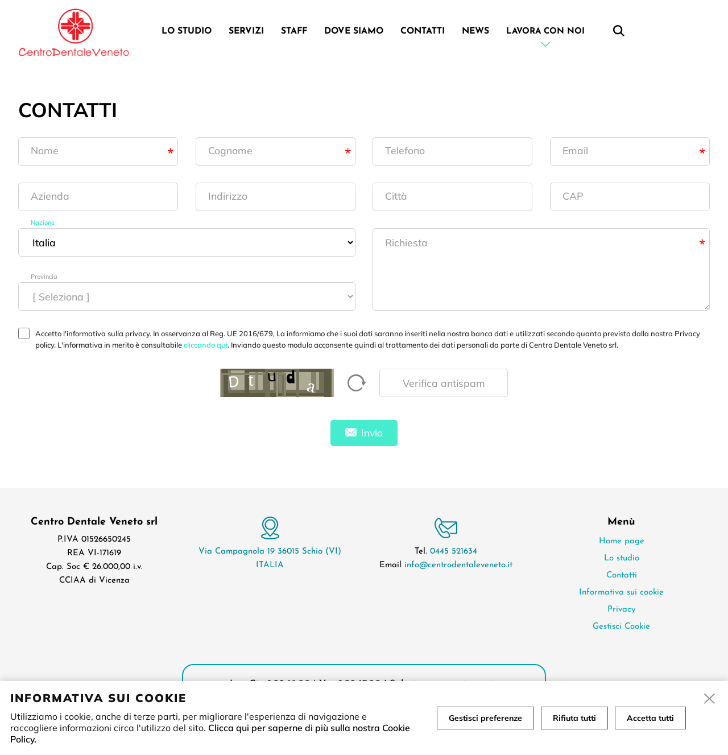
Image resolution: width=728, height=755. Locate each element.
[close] (710, 699)
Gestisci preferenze (485, 718)
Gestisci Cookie (621, 626)
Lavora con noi (545, 31)
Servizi (246, 31)
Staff (294, 31)
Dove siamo (353, 31)
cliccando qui (206, 344)
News (475, 31)
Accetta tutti (650, 718)
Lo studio (187, 31)
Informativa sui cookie (621, 592)
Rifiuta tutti (574, 718)
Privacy (621, 609)
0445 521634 (453, 551)
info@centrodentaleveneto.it (458, 565)
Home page (621, 541)
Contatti (422, 31)
